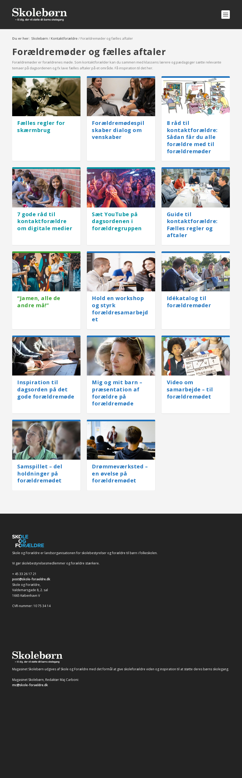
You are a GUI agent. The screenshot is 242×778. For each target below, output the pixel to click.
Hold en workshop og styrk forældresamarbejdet (120, 309)
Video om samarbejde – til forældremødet (190, 389)
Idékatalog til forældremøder (189, 302)
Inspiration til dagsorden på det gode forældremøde (45, 389)
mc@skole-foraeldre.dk (30, 685)
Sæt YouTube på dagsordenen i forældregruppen (117, 221)
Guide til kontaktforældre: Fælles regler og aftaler (192, 225)
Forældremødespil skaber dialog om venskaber (118, 130)
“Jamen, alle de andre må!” (38, 302)
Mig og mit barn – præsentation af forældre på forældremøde (117, 393)
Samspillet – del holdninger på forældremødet (39, 473)
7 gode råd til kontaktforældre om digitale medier (44, 221)
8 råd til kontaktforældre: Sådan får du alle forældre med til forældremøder (192, 137)
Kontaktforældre (64, 38)
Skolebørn (39, 38)
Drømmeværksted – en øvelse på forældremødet (120, 473)
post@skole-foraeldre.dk (31, 579)
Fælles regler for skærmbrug (41, 126)
